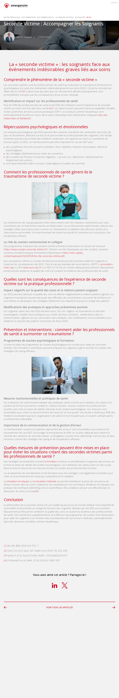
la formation (50, 461)
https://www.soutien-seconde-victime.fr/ (25, 249)
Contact (114, 3)
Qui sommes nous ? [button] (45, 17)
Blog (88, 17)
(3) (29, 118)
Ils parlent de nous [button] (65, 17)
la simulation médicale (44, 481)
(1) (25, 91)
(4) (37, 491)
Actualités (80, 17)
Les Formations (28, 17)
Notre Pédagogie (12, 17)
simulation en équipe (18, 481)
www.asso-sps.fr (32, 267)
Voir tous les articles (59, 607)
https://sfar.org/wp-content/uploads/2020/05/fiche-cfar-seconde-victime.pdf (43, 254)
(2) (51, 108)
